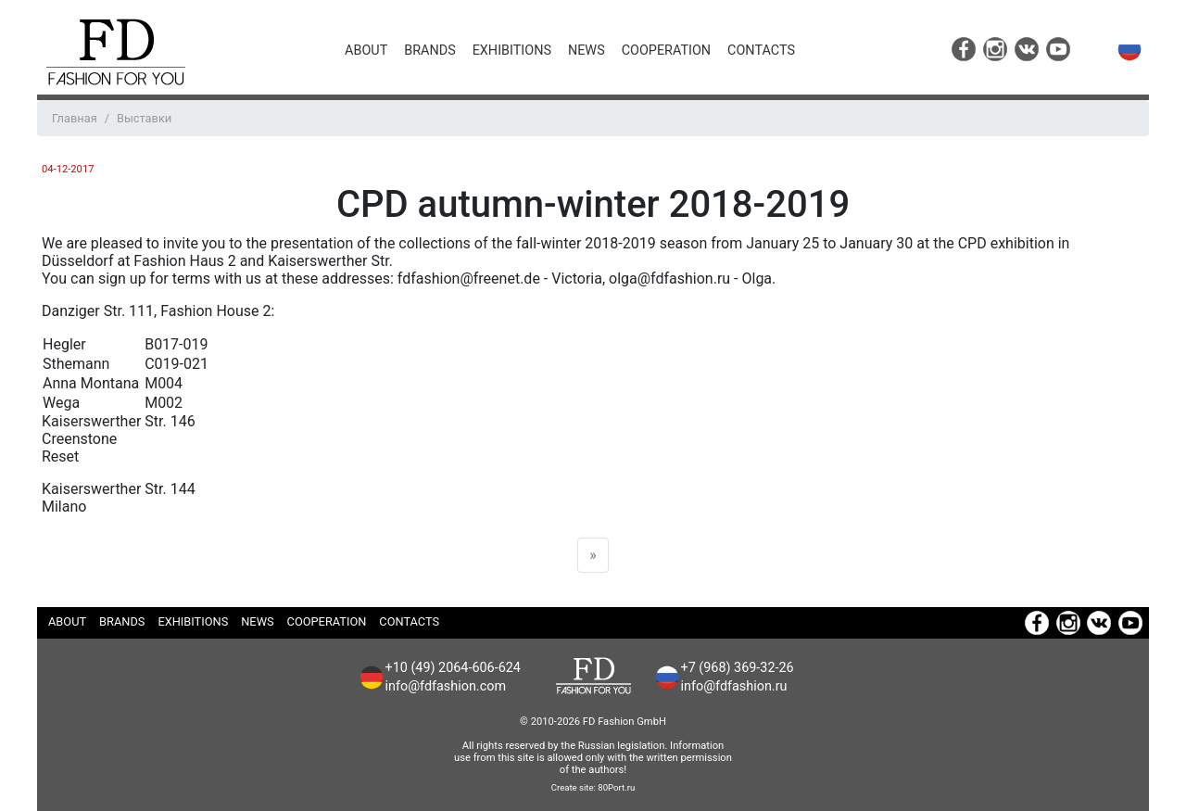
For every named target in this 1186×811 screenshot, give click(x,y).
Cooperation (666, 50)
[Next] (593, 555)
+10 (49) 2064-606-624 (453, 668)
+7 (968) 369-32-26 (737, 668)
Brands (429, 50)
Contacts (761, 50)
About (366, 50)
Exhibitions (512, 50)
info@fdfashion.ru (734, 686)
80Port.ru (616, 787)
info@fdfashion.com (446, 686)
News (586, 50)
